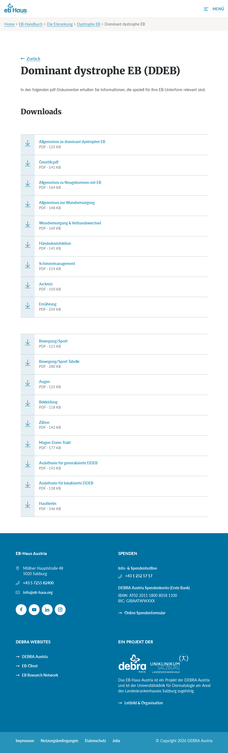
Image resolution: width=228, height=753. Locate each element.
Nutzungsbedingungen (59, 741)
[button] (214, 9)
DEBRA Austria (35, 656)
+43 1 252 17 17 (138, 575)
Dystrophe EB (88, 24)
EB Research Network (40, 675)
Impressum (25, 741)
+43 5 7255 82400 (38, 583)
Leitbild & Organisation (143, 702)
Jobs (116, 741)
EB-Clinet (30, 665)
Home (9, 24)
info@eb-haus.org (38, 592)
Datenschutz (95, 741)
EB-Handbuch (31, 24)
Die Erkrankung (60, 24)
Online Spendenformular (144, 612)
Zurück (33, 58)
